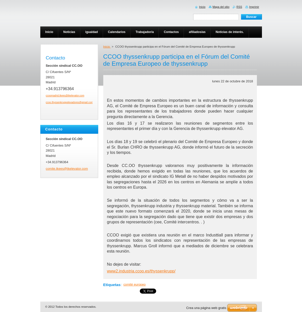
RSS (239, 6)
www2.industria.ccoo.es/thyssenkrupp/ (141, 271)
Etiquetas (112, 285)
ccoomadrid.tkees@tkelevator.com (65, 95)
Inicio (107, 46)
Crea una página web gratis (206, 308)
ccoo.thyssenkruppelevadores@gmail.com (69, 102)
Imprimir (254, 6)
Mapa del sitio (221, 6)
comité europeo (134, 284)
